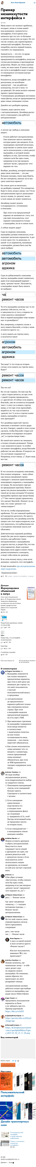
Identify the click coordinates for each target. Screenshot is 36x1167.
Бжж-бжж (4, 646)
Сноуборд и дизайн (8, 652)
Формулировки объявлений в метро (10, 591)
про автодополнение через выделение (18, 567)
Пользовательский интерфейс (12, 1094)
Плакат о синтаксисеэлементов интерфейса (17, 1143)
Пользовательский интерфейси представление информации (16, 1135)
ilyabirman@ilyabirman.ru (10, 1159)
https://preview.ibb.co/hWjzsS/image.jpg (18, 1019)
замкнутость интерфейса (20, 576)
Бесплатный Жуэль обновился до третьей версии (27, 661)
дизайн (10, 576)
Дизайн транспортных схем (15, 1123)
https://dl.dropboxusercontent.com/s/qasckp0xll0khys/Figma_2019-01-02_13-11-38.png (18, 1030)
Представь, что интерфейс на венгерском (10, 639)
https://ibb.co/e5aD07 (14, 1011)
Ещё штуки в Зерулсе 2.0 (7, 660)
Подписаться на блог (9, 573)
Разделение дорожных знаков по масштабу (11, 624)
